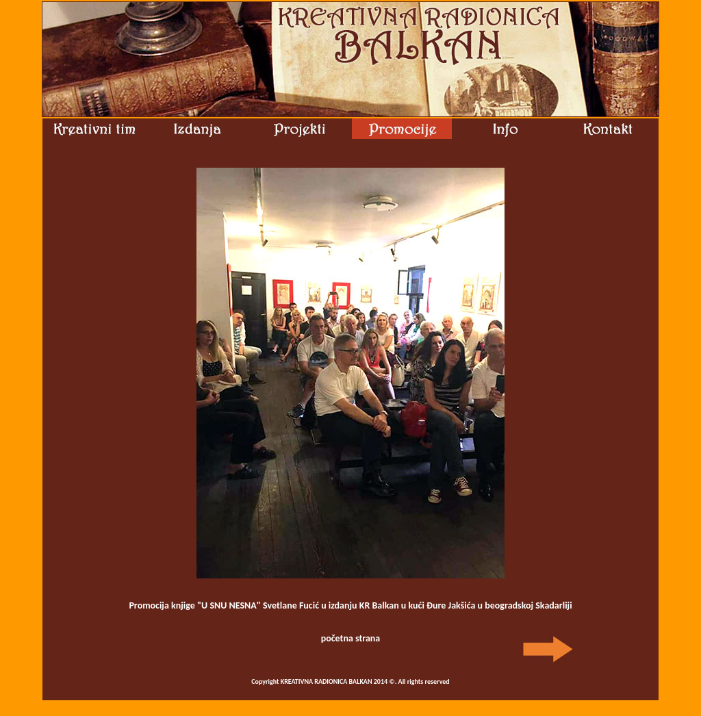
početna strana (351, 638)
